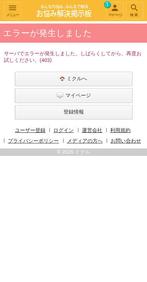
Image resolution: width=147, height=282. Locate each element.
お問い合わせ (126, 141)
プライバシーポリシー (33, 141)
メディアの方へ (85, 141)
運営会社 (92, 130)
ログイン (63, 130)
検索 (134, 10)
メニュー (12, 10)
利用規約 (120, 130)
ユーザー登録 (30, 130)
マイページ (114, 9)
